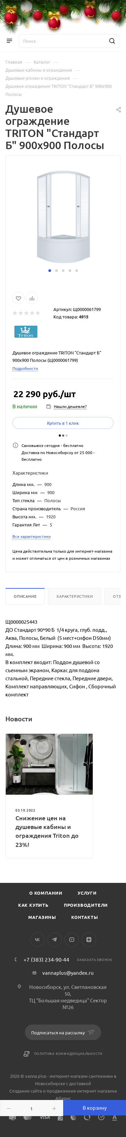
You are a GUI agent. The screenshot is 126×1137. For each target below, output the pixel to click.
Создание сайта (25, 1091)
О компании (45, 893)
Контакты (84, 917)
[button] (49, 270)
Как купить (33, 905)
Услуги (87, 893)
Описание (25, 596)
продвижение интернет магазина (82, 1091)
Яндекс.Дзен (89, 939)
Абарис (63, 1098)
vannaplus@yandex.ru (68, 972)
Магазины (42, 917)
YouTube (72, 939)
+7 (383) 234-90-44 (46, 959)
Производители (86, 905)
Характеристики (74, 596)
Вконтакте (37, 939)
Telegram (54, 939)
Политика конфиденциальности (68, 1053)
